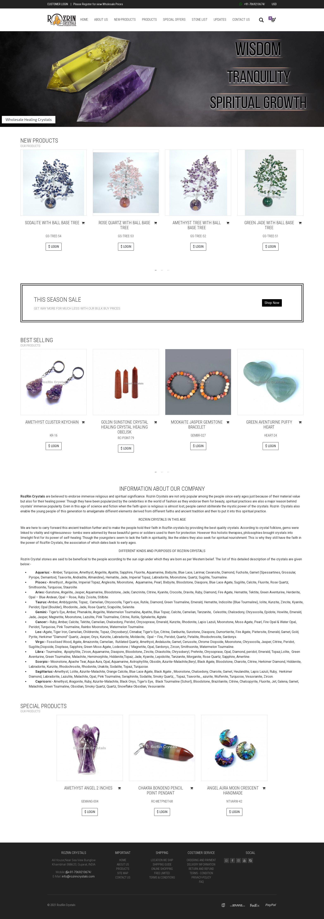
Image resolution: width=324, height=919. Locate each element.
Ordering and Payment (201, 860)
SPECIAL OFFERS (174, 19)
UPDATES (220, 19)
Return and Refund (201, 868)
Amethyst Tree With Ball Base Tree (197, 225)
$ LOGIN (53, 247)
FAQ (201, 881)
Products (122, 868)
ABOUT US (101, 19)
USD (274, 4)
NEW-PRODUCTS (125, 19)
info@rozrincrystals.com (78, 876)
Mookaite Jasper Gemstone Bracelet (197, 425)
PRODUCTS (149, 19)
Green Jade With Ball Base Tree (269, 225)
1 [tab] (156, 270)
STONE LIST (199, 19)
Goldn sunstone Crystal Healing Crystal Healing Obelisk (124, 427)
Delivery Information (201, 864)
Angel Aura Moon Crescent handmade (233, 790)
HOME (84, 19)
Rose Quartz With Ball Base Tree (124, 225)
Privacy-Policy (201, 877)
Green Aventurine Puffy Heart (269, 425)
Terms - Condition (201, 873)
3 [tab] (168, 270)
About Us (123, 864)
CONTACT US (241, 19)
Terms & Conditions (162, 877)
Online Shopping (162, 868)
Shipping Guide (162, 864)
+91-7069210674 (251, 4)
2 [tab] (162, 270)
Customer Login (57, 4)
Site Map (122, 873)
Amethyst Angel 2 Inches (88, 788)
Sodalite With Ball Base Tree (52, 222)
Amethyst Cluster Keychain (52, 422)
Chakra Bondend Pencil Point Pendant (160, 790)
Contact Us (122, 877)
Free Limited (162, 873)
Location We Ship (162, 860)
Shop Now (271, 303)
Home (122, 860)
